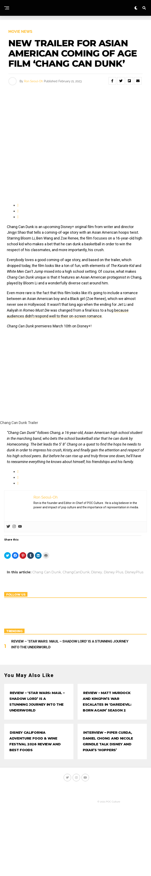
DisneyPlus (134, 572)
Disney (96, 572)
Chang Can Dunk (46, 572)
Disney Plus (113, 572)
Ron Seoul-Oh (33, 81)
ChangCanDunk (76, 572)
